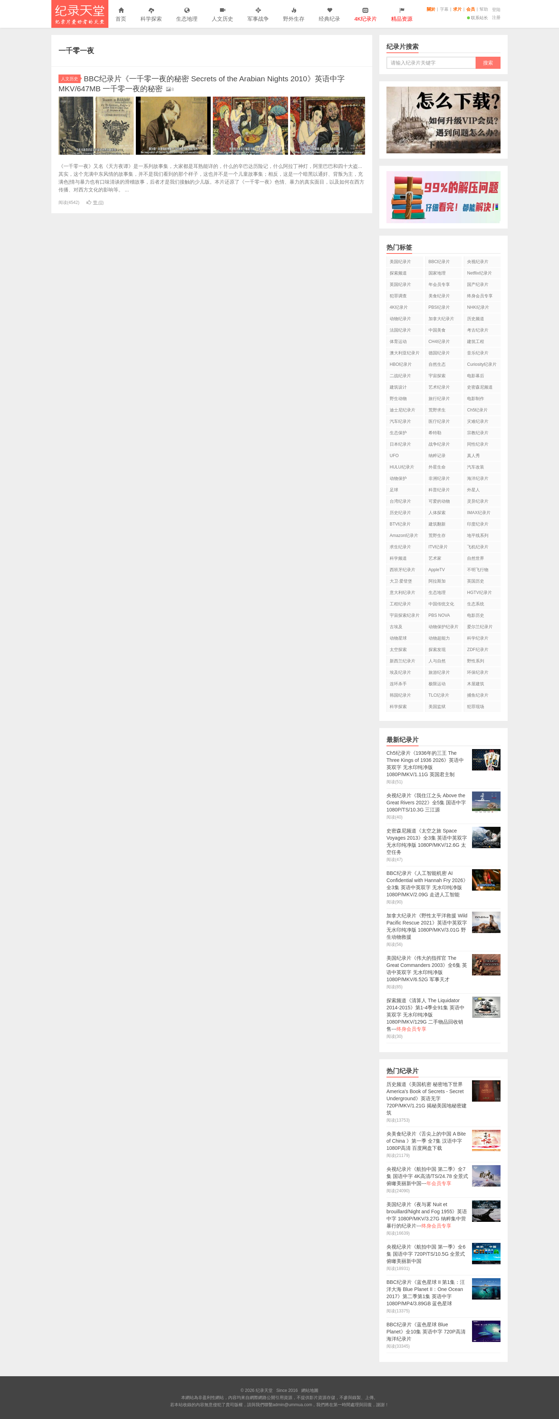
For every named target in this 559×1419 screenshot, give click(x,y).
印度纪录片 (477, 524)
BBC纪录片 (439, 261)
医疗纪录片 (439, 421)
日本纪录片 (400, 444)
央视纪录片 (477, 261)
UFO (394, 455)
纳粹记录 (437, 455)
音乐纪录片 (477, 352)
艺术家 (435, 558)
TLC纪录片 (439, 695)
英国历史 (475, 581)
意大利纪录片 (402, 592)
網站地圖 (309, 1390)
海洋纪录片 (477, 478)
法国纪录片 (400, 330)
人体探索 (437, 512)
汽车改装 (475, 467)
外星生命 (437, 467)
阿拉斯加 (437, 581)
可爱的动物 (439, 501)
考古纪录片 (477, 330)
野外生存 (293, 15)
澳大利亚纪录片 (405, 352)
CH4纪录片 (439, 341)
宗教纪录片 (477, 432)
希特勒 (435, 432)
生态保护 (398, 432)
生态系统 (475, 603)
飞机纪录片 (477, 546)
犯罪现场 (475, 706)
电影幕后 (475, 375)
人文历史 (222, 15)
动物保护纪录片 (443, 626)
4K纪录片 (399, 307)
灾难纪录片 (477, 421)
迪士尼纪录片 (402, 410)
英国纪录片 (400, 284)
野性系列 (475, 661)
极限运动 (437, 683)
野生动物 (398, 398)
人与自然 (437, 661)
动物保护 (398, 478)
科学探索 (151, 15)
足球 (394, 489)
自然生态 (437, 364)
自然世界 (475, 558)
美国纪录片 (400, 261)
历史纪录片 (400, 512)
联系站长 (477, 17)
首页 (121, 15)
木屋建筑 (475, 683)
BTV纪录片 (400, 524)
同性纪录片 (477, 444)
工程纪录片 (400, 603)
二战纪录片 (400, 375)
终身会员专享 (480, 295)
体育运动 (398, 341)
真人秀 (473, 455)
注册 (496, 17)
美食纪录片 (439, 295)
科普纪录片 (439, 489)
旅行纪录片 (439, 398)
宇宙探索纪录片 (405, 615)
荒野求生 (437, 410)
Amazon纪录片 (404, 535)
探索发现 (437, 649)
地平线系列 (477, 535)
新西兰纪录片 (402, 661)
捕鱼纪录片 (477, 695)
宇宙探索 (437, 375)
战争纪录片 (439, 444)
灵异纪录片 (477, 501)
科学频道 (398, 558)
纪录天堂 (79, 14)
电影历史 (475, 615)
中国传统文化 (441, 603)
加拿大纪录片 (441, 318)
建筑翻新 (437, 524)
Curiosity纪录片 (482, 364)
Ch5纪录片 (477, 410)
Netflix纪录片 (479, 273)
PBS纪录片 (439, 307)
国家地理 (437, 273)
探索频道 (398, 273)
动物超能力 (439, 638)
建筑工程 (475, 341)
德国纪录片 (439, 352)
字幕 (444, 9)
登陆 (496, 9)
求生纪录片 (400, 546)
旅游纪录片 (439, 672)
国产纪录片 (477, 284)
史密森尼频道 (480, 387)
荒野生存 (437, 535)
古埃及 (396, 626)
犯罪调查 (398, 295)
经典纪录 (329, 15)
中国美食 (437, 330)
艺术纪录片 (439, 387)
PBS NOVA (439, 615)
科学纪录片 (477, 638)
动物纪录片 (400, 318)
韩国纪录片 (400, 695)
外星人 (473, 489)
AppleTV (437, 569)
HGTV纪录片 (479, 592)
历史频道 (475, 318)
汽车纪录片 (400, 421)
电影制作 (475, 398)
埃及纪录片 (400, 672)
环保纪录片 (477, 672)
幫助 (483, 9)
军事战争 (258, 15)
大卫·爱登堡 (401, 581)
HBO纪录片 (401, 364)
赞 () (95, 202)
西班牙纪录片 (402, 569)
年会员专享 (439, 284)
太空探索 (398, 649)
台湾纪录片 (400, 501)
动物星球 (398, 638)
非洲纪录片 (439, 478)
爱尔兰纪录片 (480, 626)
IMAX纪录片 (478, 512)
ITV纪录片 (438, 546)
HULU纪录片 (402, 467)
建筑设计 (398, 387)
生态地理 (187, 15)
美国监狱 (437, 706)
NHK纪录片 (478, 307)
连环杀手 (398, 683)
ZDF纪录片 (477, 649)
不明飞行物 (477, 569)
